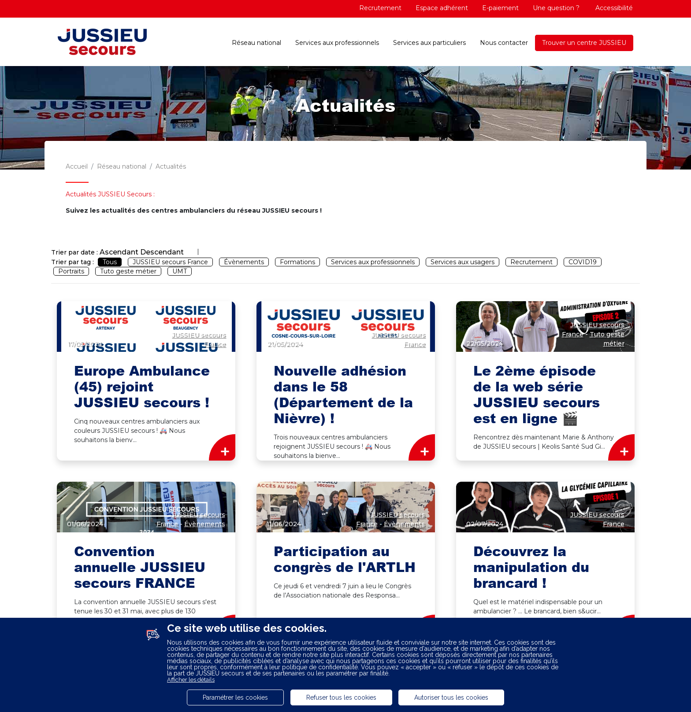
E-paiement (500, 8)
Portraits (71, 271)
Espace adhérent (442, 8)
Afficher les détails (191, 679)
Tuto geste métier (128, 271)
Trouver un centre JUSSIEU (584, 43)
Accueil (77, 166)
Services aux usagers (462, 262)
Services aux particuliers (429, 43)
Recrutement (380, 8)
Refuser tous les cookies (341, 697)
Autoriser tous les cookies (451, 697)
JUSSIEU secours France (170, 262)
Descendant (162, 252)
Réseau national (256, 43)
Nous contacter (504, 43)
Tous (110, 262)
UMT (179, 271)
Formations (297, 262)
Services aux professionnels (337, 43)
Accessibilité (613, 8)
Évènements (244, 262)
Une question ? (556, 8)
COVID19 (582, 262)
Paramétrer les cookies (235, 697)
